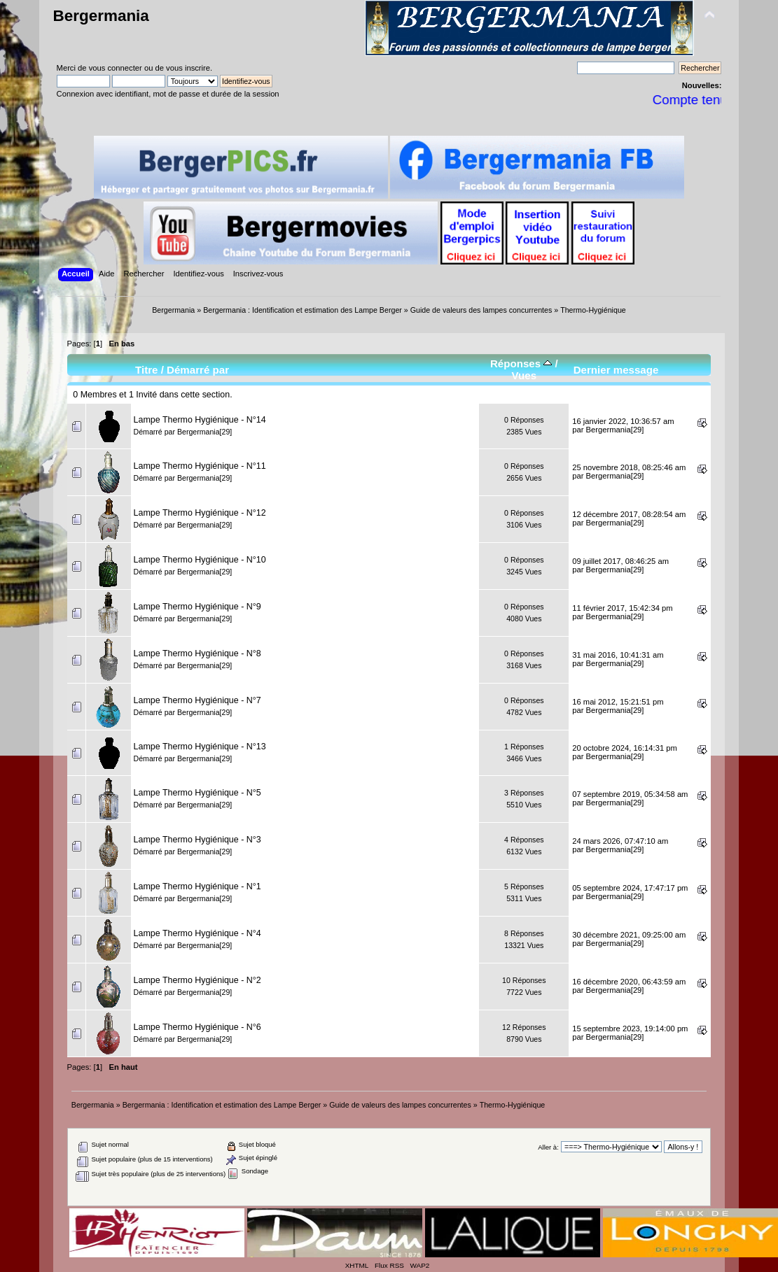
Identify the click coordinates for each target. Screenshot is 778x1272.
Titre (146, 370)
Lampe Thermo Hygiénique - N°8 (197, 653)
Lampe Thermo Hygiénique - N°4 (197, 933)
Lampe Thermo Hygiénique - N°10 (200, 560)
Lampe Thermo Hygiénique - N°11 (200, 466)
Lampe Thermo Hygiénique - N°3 (197, 840)
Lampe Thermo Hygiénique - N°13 (200, 746)
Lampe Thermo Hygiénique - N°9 (197, 607)
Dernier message (616, 370)
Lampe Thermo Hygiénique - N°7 (197, 700)
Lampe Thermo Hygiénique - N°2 (197, 980)
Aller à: (548, 1147)
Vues (524, 375)
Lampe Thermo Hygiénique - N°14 (200, 420)
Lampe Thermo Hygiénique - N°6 (197, 1027)
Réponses (521, 363)
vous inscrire (188, 68)
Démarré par (198, 370)
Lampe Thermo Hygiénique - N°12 (200, 513)
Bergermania (101, 15)
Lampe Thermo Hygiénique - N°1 (197, 886)
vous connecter (115, 68)
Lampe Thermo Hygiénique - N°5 (197, 793)
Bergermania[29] (204, 431)
